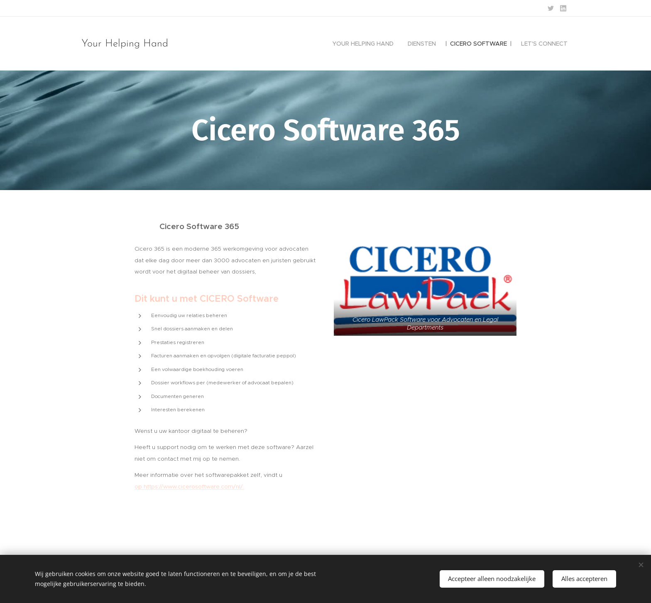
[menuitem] (363, 43)
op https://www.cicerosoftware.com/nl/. (189, 486)
